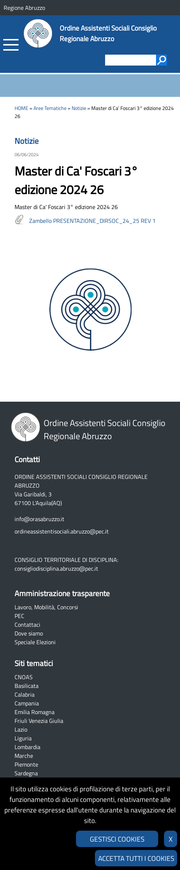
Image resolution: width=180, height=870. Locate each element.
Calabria (25, 694)
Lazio (21, 729)
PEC (19, 615)
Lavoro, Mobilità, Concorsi (46, 607)
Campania (27, 703)
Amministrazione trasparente (62, 593)
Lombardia (27, 747)
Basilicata (27, 685)
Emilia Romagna (35, 712)
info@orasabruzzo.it (39, 519)
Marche (24, 755)
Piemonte (26, 764)
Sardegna (26, 773)
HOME (21, 108)
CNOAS (24, 677)
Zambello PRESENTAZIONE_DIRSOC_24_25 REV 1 (92, 220)
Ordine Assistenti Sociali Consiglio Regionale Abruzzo (108, 33)
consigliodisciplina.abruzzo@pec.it (56, 568)
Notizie (79, 108)
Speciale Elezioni (35, 642)
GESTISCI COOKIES (117, 839)
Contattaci (27, 624)
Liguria (23, 738)
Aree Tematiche (50, 108)
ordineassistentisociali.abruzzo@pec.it (62, 531)
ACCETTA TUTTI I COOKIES (136, 858)
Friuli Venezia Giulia (39, 720)
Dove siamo (29, 633)
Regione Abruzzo (24, 7)
